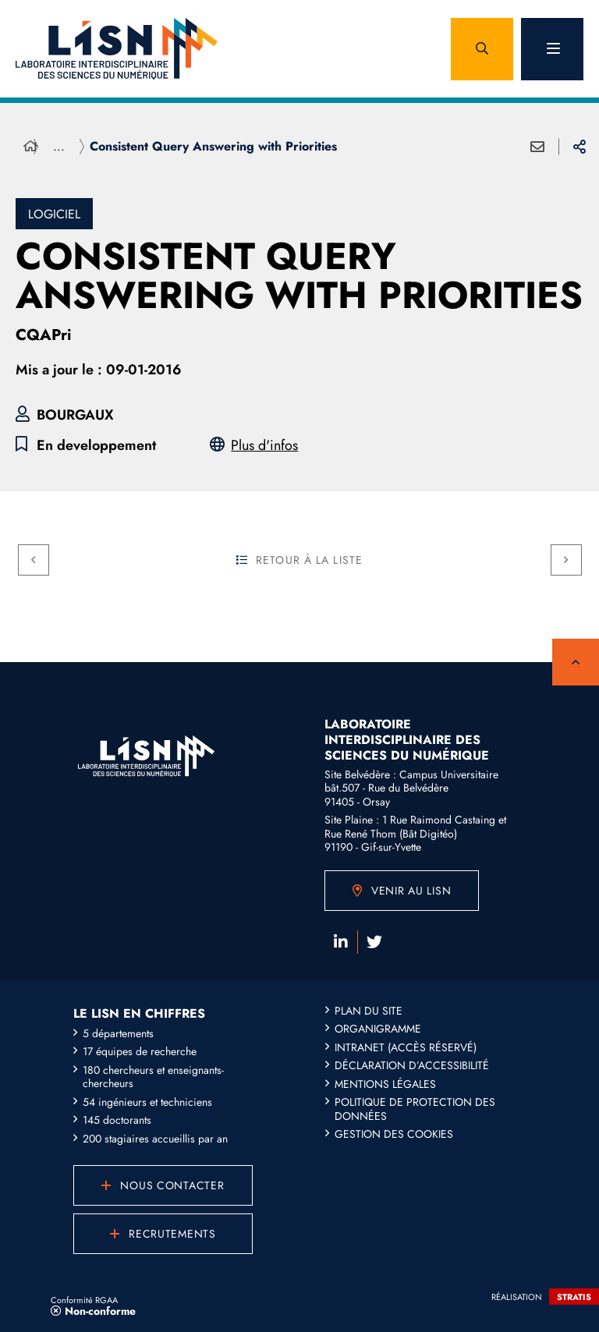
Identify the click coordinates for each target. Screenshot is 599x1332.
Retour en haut (575, 662)
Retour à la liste (299, 560)
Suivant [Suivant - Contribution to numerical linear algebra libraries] (560, 557)
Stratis (574, 1297)
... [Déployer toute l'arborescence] (59, 146)
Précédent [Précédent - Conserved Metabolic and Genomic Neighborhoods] (27, 557)
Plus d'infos (264, 446)
